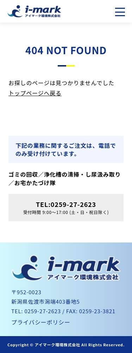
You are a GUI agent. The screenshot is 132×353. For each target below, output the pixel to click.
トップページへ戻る (35, 93)
